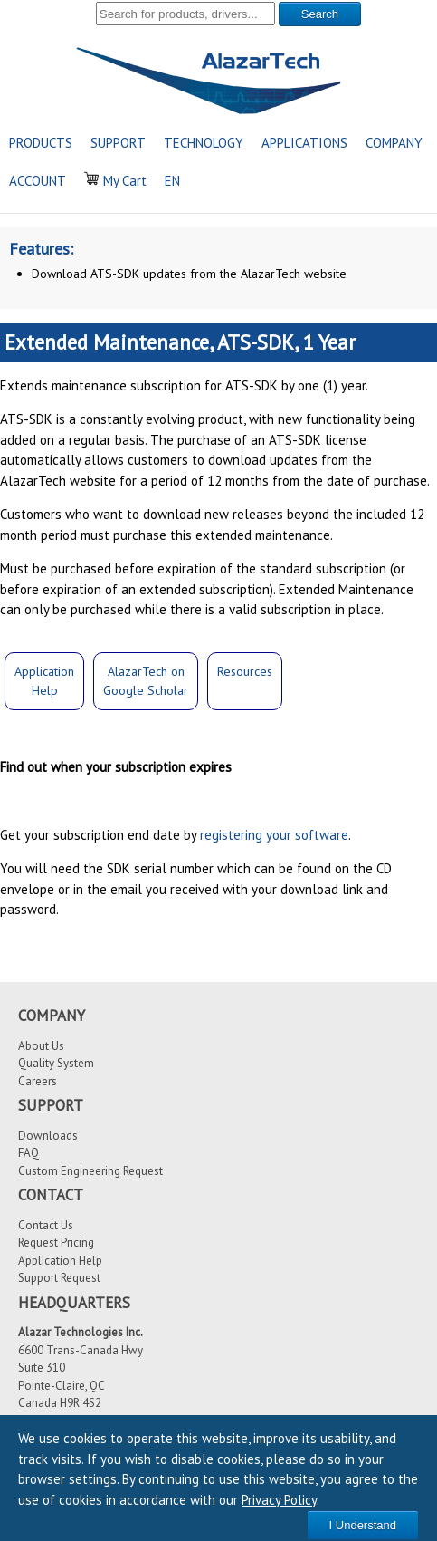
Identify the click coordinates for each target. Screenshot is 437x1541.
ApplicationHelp (44, 680)
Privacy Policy (279, 1499)
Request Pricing (56, 1242)
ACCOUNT (37, 180)
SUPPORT (118, 142)
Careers (37, 1081)
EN (172, 180)
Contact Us (45, 1225)
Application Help (60, 1260)
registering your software (274, 834)
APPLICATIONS (304, 142)
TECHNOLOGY (203, 142)
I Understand (362, 1525)
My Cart (115, 180)
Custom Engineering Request (90, 1171)
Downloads (48, 1135)
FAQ (28, 1153)
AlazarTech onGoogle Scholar (145, 680)
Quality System (56, 1063)
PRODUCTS (40, 142)
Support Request (59, 1278)
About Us (41, 1046)
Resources (244, 671)
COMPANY (394, 142)
